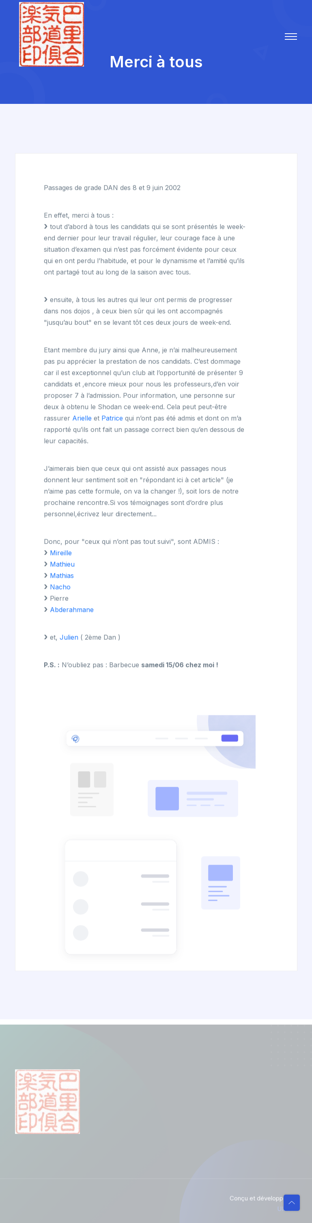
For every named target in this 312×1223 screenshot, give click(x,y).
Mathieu (62, 564)
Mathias (62, 576)
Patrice (112, 418)
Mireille (61, 553)
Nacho (60, 587)
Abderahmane (72, 610)
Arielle (82, 418)
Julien (69, 637)
